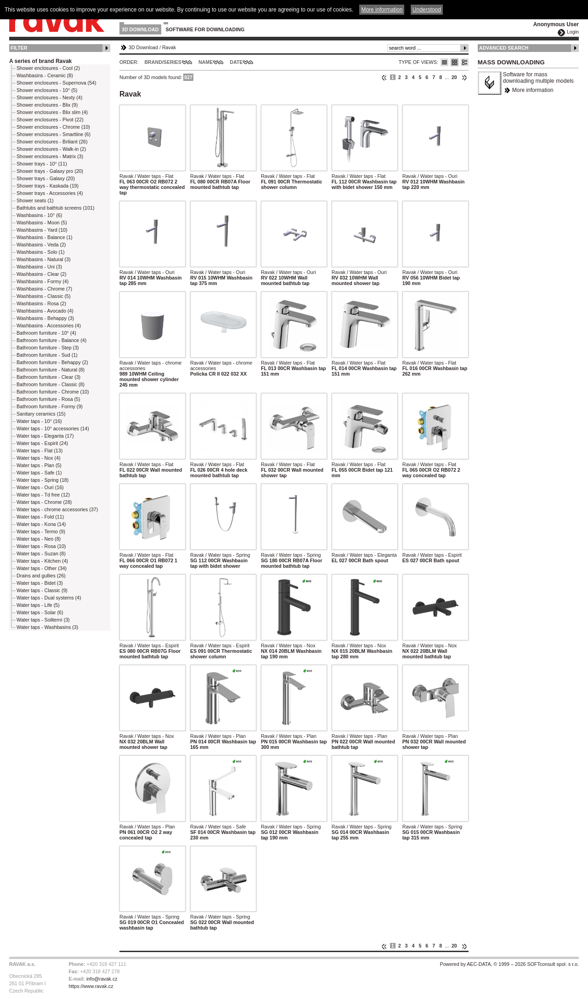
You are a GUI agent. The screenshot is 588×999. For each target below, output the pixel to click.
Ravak (169, 47)
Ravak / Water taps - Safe (218, 826)
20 (454, 77)
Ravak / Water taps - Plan (218, 736)
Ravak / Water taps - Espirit (432, 555)
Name (205, 62)
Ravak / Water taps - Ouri (430, 176)
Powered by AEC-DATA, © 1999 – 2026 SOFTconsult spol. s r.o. (509, 964)
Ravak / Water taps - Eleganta (364, 555)
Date (236, 62)
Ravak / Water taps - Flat (146, 176)
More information (533, 90)
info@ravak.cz (102, 979)
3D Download (140, 29)
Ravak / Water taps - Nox (288, 645)
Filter (19, 48)
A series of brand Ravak (40, 61)
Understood (427, 9)
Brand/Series (162, 62)
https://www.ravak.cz (90, 986)
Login (573, 31)
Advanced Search (504, 48)
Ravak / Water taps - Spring (220, 555)
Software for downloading (205, 29)
